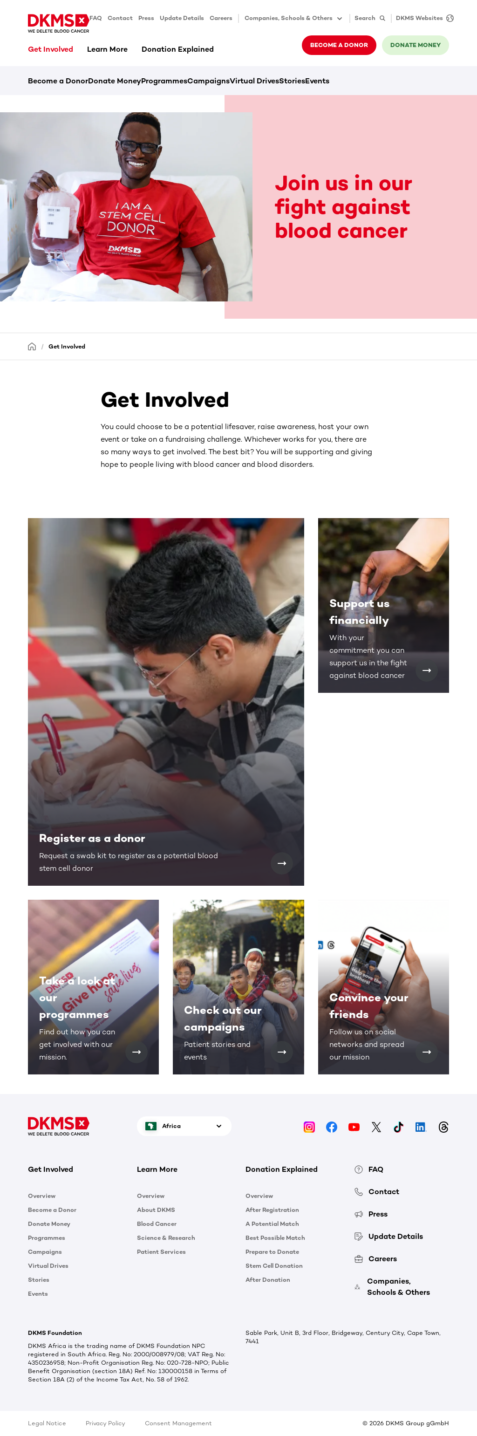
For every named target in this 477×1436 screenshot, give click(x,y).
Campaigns (208, 80)
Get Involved (50, 49)
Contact (120, 17)
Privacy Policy (105, 1423)
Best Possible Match (275, 1237)
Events (317, 80)
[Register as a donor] (282, 863)
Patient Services (161, 1251)
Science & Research (166, 1237)
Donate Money (114, 80)
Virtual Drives (254, 80)
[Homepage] (32, 345)
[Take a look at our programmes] (136, 1052)
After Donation (267, 1279)
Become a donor (339, 44)
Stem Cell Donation (274, 1265)
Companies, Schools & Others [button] (294, 18)
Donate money (415, 44)
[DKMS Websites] (422, 18)
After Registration (272, 1209)
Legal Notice (47, 1423)
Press (146, 17)
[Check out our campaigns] (282, 1052)
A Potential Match (272, 1223)
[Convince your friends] (427, 1052)
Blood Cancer (157, 1223)
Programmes (164, 80)
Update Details (182, 17)
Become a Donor (58, 80)
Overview (41, 1195)
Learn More (107, 49)
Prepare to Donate (272, 1251)
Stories (292, 80)
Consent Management (178, 1423)
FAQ (95, 17)
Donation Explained (178, 49)
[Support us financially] (427, 670)
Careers (221, 17)
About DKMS (156, 1209)
